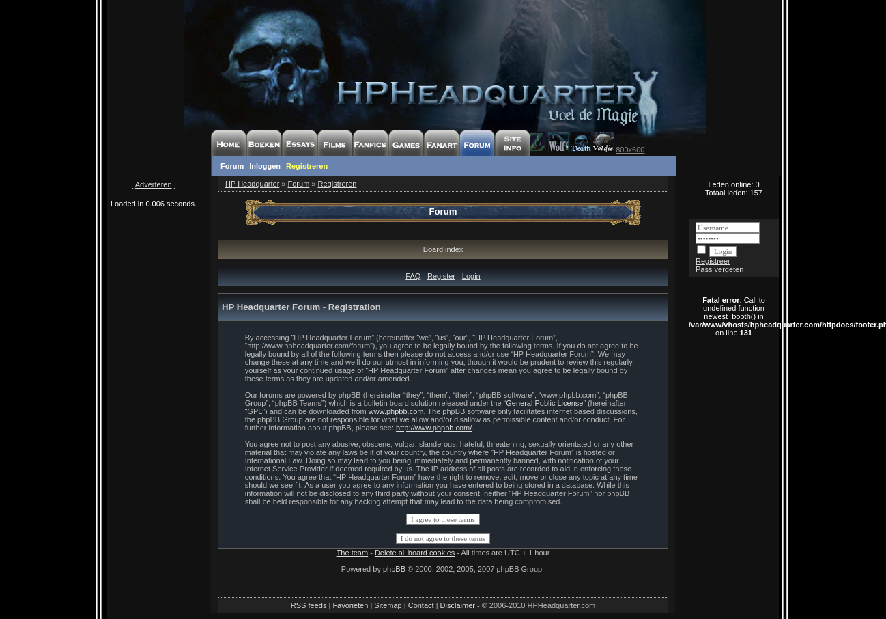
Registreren (307, 166)
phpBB (394, 569)
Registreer (713, 261)
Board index (443, 249)
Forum (232, 166)
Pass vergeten (719, 269)
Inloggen (265, 166)
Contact (421, 605)
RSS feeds (309, 605)
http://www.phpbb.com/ (434, 428)
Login (471, 276)
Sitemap (387, 605)
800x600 (630, 150)
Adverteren (153, 184)
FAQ (412, 276)
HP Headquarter (252, 184)
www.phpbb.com (396, 411)
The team (352, 553)
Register (441, 276)
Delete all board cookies (415, 553)
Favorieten (350, 605)
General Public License (544, 403)
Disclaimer (457, 605)
